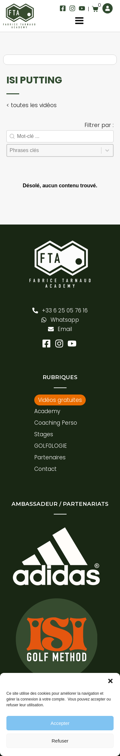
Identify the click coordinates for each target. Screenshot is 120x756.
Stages (43, 434)
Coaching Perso (55, 423)
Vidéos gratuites (60, 400)
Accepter (60, 723)
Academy (47, 411)
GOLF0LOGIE (50, 446)
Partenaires (50, 457)
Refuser (60, 740)
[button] (110, 681)
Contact (45, 469)
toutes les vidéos (33, 105)
